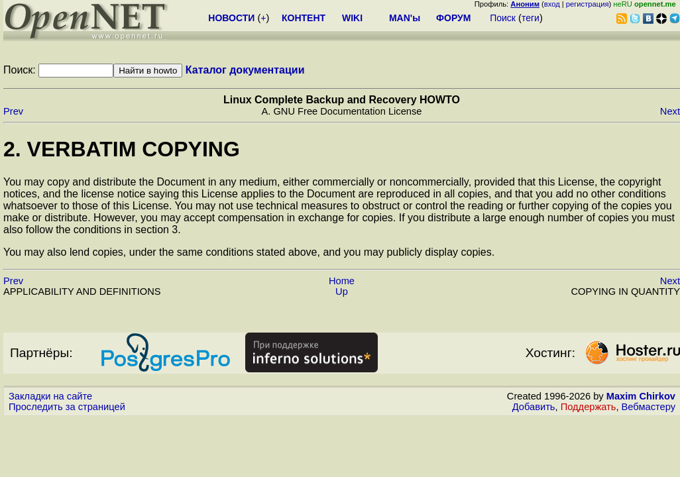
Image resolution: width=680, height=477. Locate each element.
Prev (13, 111)
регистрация (587, 4)
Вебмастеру (648, 406)
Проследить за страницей (67, 406)
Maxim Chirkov (640, 396)
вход (552, 4)
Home (342, 281)
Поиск (503, 18)
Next (670, 111)
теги (530, 18)
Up (341, 291)
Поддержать (588, 406)
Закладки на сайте (50, 396)
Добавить (533, 406)
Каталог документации (245, 70)
